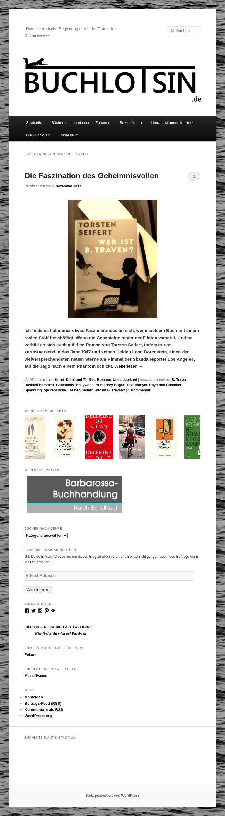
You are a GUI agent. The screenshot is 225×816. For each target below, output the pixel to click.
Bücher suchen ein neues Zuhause (80, 122)
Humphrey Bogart (110, 385)
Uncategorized (125, 380)
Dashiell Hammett (39, 385)
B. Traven (180, 380)
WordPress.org (38, 716)
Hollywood (85, 385)
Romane (104, 380)
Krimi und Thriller (80, 380)
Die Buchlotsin (38, 135)
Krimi (59, 380)
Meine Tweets (36, 676)
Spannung (33, 390)
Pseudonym (137, 385)
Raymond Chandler (165, 385)
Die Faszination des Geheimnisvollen (92, 175)
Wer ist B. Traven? (109, 390)
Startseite (34, 122)
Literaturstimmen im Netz (172, 122)
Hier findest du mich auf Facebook (58, 627)
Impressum (69, 135)
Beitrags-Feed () (43, 703)
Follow (30, 655)
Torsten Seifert (80, 390)
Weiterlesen (129, 366)
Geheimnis (65, 385)
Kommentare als (44, 709)
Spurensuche (55, 390)
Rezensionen (131, 122)
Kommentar (139, 390)
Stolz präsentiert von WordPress (112, 795)
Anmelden (34, 697)
